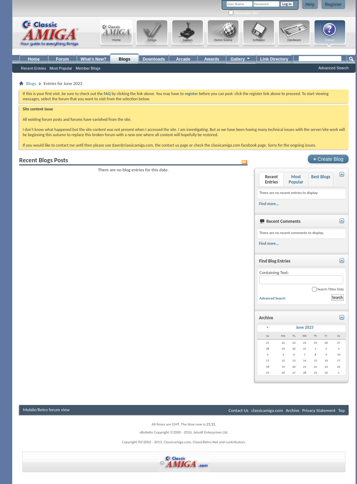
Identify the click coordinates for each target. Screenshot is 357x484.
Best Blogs (320, 176)
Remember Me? (244, 13)
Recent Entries (33, 68)
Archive (292, 410)
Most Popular (61, 68)
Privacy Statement (318, 410)
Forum (62, 59)
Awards (211, 59)
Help (309, 4)
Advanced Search (333, 68)
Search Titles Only (328, 289)
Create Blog (328, 159)
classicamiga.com (267, 410)
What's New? (93, 59)
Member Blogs (88, 68)
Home (33, 59)
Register (333, 4)
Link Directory (274, 59)
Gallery (240, 58)
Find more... (269, 203)
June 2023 (304, 327)
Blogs (124, 59)
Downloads (154, 59)
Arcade (183, 59)
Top (341, 410)
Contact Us (239, 410)
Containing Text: (301, 277)
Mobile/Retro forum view (46, 409)
